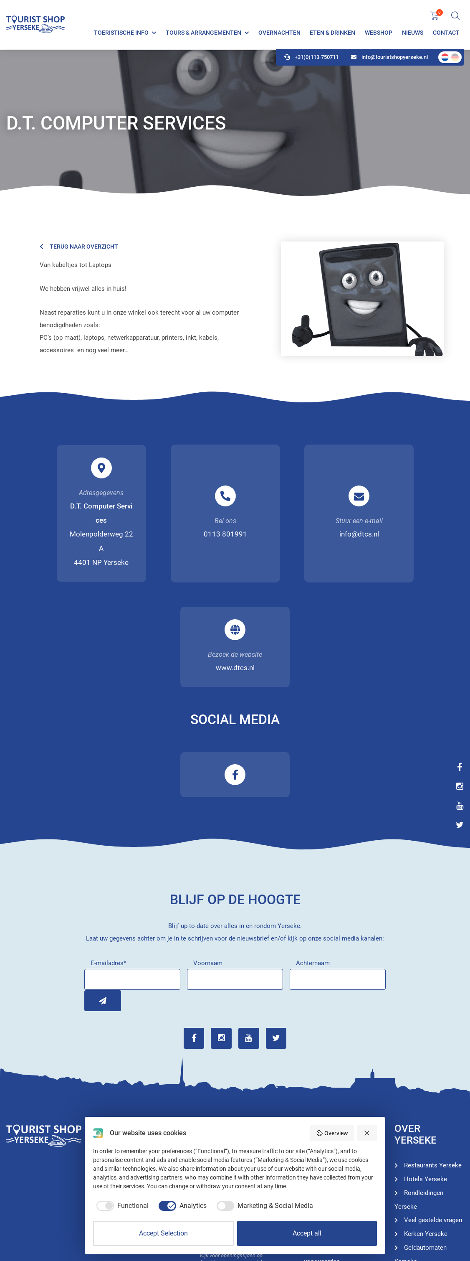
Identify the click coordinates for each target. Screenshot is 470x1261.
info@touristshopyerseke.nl (389, 59)
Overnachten (279, 33)
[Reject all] (367, 1133)
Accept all (307, 1233)
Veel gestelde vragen (433, 1116)
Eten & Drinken (332, 33)
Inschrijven (94, 897)
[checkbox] (121, 1206)
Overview (332, 1133)
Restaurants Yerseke (433, 1061)
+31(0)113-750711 (311, 59)
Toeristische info (121, 33)
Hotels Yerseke (334, 1102)
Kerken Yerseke (425, 1130)
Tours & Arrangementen (203, 33)
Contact (446, 33)
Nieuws (412, 33)
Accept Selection (163, 1233)
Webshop (378, 33)
